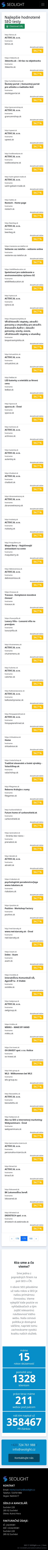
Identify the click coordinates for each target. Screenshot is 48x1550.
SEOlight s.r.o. (35, 1545)
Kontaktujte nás (24, 1458)
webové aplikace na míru (38, 1548)
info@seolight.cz (24, 1449)
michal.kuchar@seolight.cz (22, 1489)
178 (17, 1238)
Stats (44, 1545)
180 (30, 1238)
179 (24, 1238)
